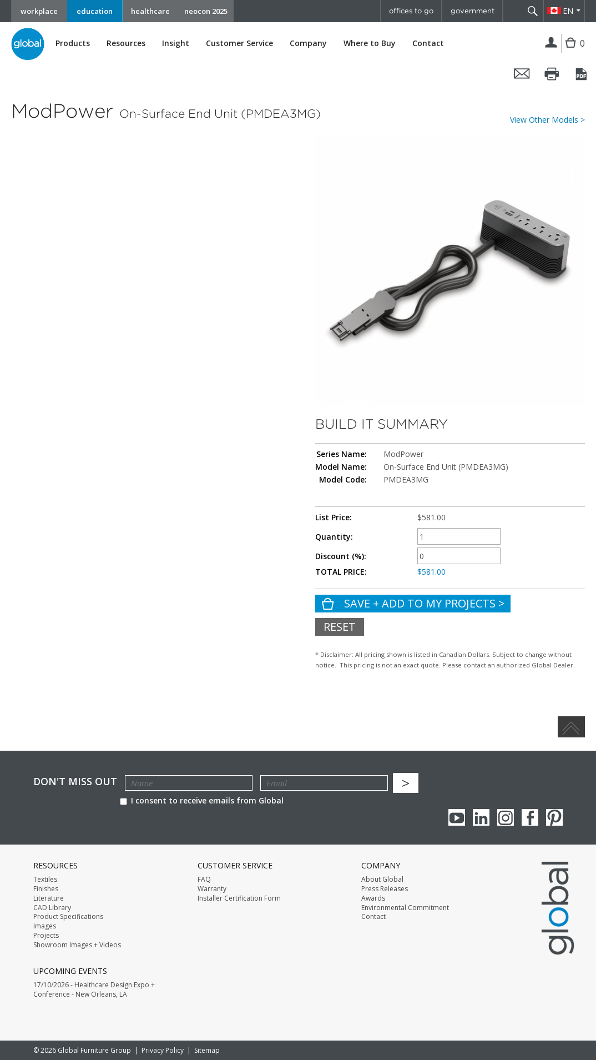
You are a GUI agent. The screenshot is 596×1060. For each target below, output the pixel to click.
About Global (382, 879)
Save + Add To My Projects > (423, 603)
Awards (373, 898)
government (472, 11)
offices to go (411, 11)
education (95, 11)
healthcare (150, 11)
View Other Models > (547, 120)
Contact (428, 43)
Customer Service (239, 43)
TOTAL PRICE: (341, 572)
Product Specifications (68, 916)
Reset (340, 626)
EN (568, 11)
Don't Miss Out (75, 781)
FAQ (204, 879)
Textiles (45, 879)
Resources (126, 43)
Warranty (212, 889)
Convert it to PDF (582, 74)
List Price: (333, 518)
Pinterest (554, 817)
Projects (46, 935)
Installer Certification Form (239, 898)
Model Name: (341, 467)
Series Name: (341, 454)
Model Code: (343, 480)
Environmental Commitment (405, 907)
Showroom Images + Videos (77, 945)
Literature (48, 898)
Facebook (530, 817)
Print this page (552, 74)
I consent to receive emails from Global (202, 800)
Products (72, 43)
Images (44, 926)
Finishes (45, 889)
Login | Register (551, 43)
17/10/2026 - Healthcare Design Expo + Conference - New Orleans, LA (94, 990)
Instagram (505, 817)
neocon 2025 (206, 11)
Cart (571, 51)
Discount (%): (340, 556)
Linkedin (481, 817)
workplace (39, 11)
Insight (175, 43)
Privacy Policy (163, 1050)
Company (308, 43)
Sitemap (207, 1050)
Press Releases (384, 889)
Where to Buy (370, 43)
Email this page (522, 74)
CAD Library (52, 907)
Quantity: (334, 537)
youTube (456, 817)
